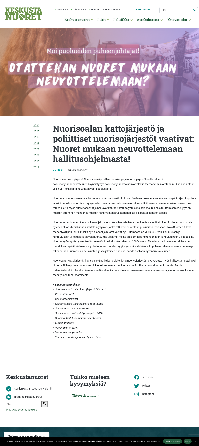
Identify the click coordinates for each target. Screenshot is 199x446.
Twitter (146, 385)
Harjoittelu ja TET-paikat (107, 9)
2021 (36, 155)
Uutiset (58, 169)
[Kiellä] (195, 441)
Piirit (101, 20)
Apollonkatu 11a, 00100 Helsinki (33, 388)
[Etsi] (179, 10)
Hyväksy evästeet (173, 441)
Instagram (148, 393)
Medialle (62, 9)
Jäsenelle (79, 9)
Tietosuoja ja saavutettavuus (26, 436)
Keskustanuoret (77, 20)
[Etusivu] (24, 13)
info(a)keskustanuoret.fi (28, 396)
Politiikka (121, 20)
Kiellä (187, 441)
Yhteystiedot (177, 20)
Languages (143, 9)
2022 (36, 149)
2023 (36, 143)
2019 (36, 167)
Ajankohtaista (148, 20)
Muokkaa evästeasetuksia (22, 409)
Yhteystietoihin (84, 395)
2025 (36, 131)
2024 (36, 137)
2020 (36, 161)
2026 (36, 125)
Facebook (147, 377)
